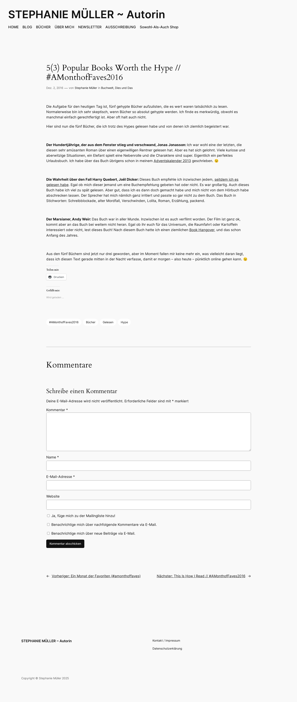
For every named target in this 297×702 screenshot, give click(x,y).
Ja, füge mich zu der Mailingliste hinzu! (81, 516)
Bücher (90, 322)
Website (53, 496)
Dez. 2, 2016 (54, 88)
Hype (124, 322)
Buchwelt (107, 88)
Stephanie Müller (86, 88)
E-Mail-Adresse (60, 477)
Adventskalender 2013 (172, 161)
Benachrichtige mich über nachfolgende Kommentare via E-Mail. (104, 525)
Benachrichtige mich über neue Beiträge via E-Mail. (93, 533)
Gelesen (108, 322)
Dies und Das (124, 88)
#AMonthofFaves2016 (64, 322)
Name (52, 457)
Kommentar (57, 410)
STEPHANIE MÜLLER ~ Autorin (86, 14)
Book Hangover (201, 230)
